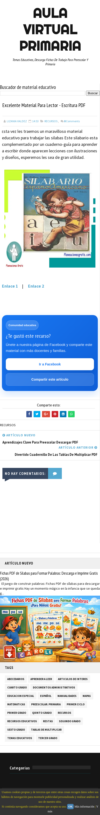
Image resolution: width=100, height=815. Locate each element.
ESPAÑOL (45, 696)
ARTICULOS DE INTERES (73, 679)
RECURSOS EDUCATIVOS (22, 721)
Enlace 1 (10, 286)
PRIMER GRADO (16, 713)
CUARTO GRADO (17, 687)
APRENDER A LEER (41, 679)
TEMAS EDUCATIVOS (19, 738)
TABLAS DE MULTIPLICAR (46, 730)
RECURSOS (50, 121)
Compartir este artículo (49, 379)
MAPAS (87, 696)
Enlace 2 (36, 286)
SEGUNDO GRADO (69, 721)
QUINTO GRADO (42, 713)
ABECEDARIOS (15, 679)
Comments (72, 121)
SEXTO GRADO (16, 730)
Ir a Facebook (50, 364)
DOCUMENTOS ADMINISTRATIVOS (54, 687)
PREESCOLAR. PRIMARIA (46, 704)
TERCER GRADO (47, 738)
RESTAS (48, 721)
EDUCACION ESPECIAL (20, 696)
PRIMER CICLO (76, 704)
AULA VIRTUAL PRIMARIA (50, 29)
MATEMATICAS (16, 704)
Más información (84, 806)
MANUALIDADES (67, 696)
